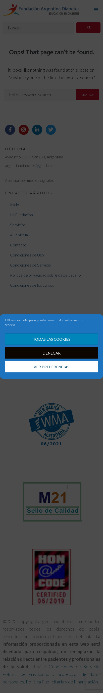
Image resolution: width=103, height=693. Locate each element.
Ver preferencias (51, 367)
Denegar (51, 353)
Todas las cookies (51, 339)
